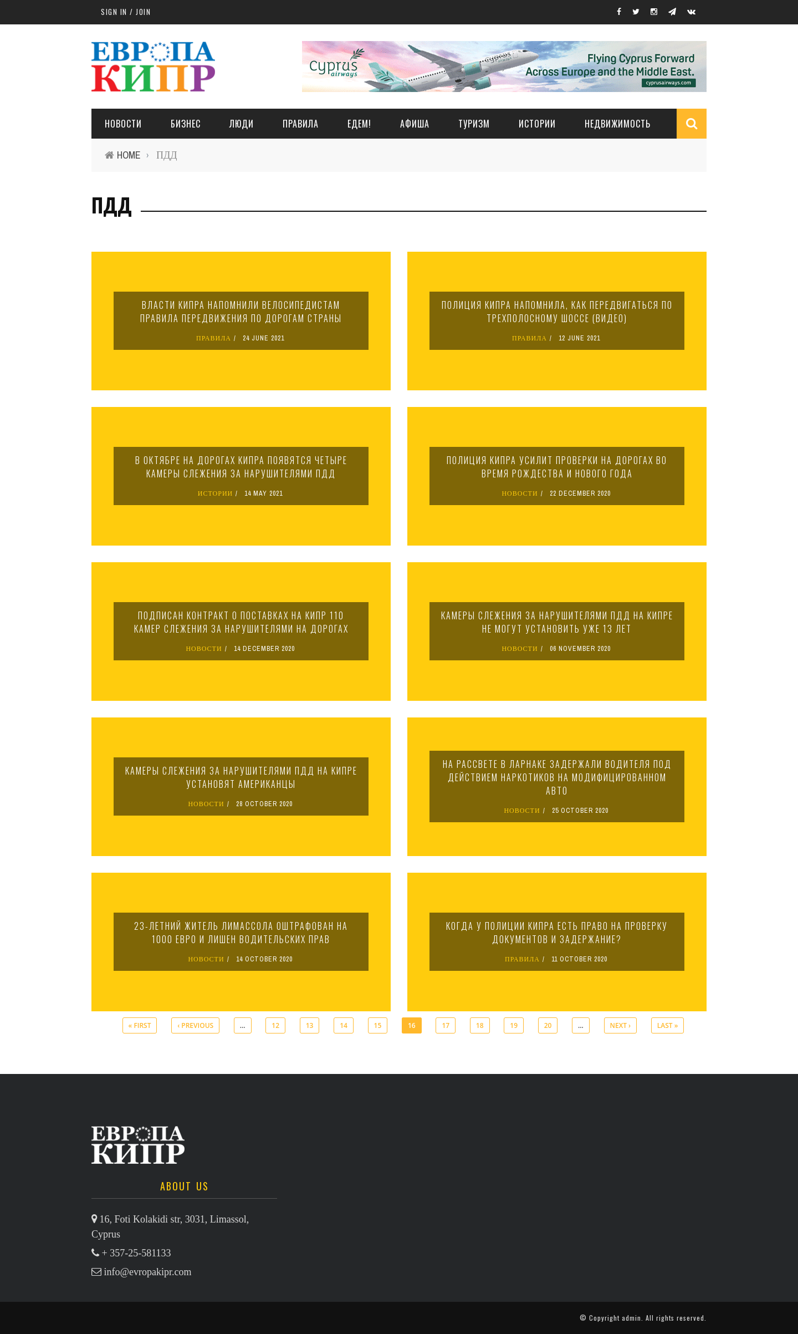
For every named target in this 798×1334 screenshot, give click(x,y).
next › (620, 1025)
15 (378, 1025)
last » (667, 1025)
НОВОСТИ (123, 123)
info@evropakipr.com (148, 1271)
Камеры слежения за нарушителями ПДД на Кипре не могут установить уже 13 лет (557, 622)
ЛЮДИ (241, 123)
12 (275, 1025)
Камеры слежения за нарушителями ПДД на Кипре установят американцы (241, 777)
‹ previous (195, 1025)
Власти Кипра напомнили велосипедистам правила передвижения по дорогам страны (241, 311)
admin (631, 1317)
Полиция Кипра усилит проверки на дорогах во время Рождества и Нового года (557, 467)
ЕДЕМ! (359, 123)
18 (480, 1025)
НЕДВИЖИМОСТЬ (618, 123)
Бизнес (186, 123)
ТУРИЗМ (474, 123)
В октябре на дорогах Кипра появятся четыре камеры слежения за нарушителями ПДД (241, 467)
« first (140, 1025)
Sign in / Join (126, 11)
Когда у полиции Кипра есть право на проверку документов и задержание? (557, 932)
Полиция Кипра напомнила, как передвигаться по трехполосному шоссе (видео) (557, 311)
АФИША (414, 123)
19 (514, 1025)
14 (343, 1025)
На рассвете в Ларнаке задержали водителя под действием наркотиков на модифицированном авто (557, 777)
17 (445, 1025)
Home (129, 155)
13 (310, 1025)
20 (548, 1025)
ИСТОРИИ (537, 123)
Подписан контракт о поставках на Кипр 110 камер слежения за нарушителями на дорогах (241, 622)
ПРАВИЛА (301, 123)
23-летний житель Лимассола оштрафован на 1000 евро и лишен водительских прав (241, 932)
